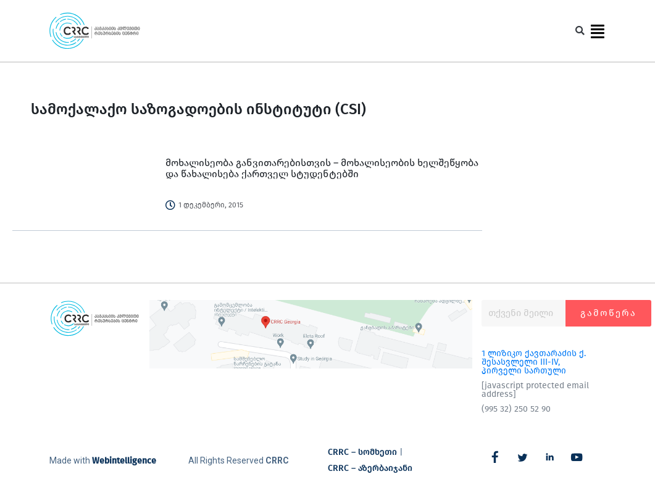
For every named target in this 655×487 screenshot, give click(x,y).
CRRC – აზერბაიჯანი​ (370, 468)
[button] (580, 31)
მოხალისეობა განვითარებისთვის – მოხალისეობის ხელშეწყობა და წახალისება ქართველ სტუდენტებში (321, 168)
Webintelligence (124, 461)
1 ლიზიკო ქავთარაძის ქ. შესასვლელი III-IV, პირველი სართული (534, 362)
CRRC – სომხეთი (362, 452)
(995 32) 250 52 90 (516, 409)
